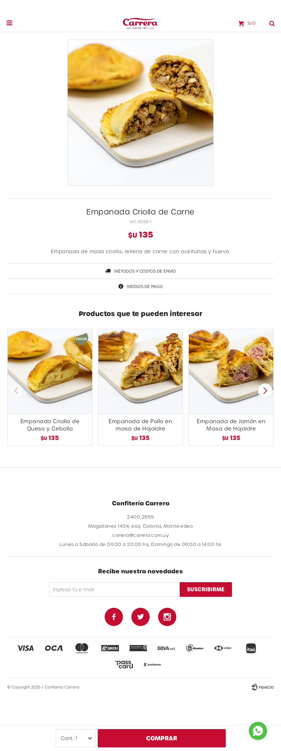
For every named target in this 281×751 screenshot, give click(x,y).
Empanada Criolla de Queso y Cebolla (50, 425)
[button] (265, 391)
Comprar (161, 738)
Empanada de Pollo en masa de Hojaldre (140, 425)
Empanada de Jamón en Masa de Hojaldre (231, 425)
